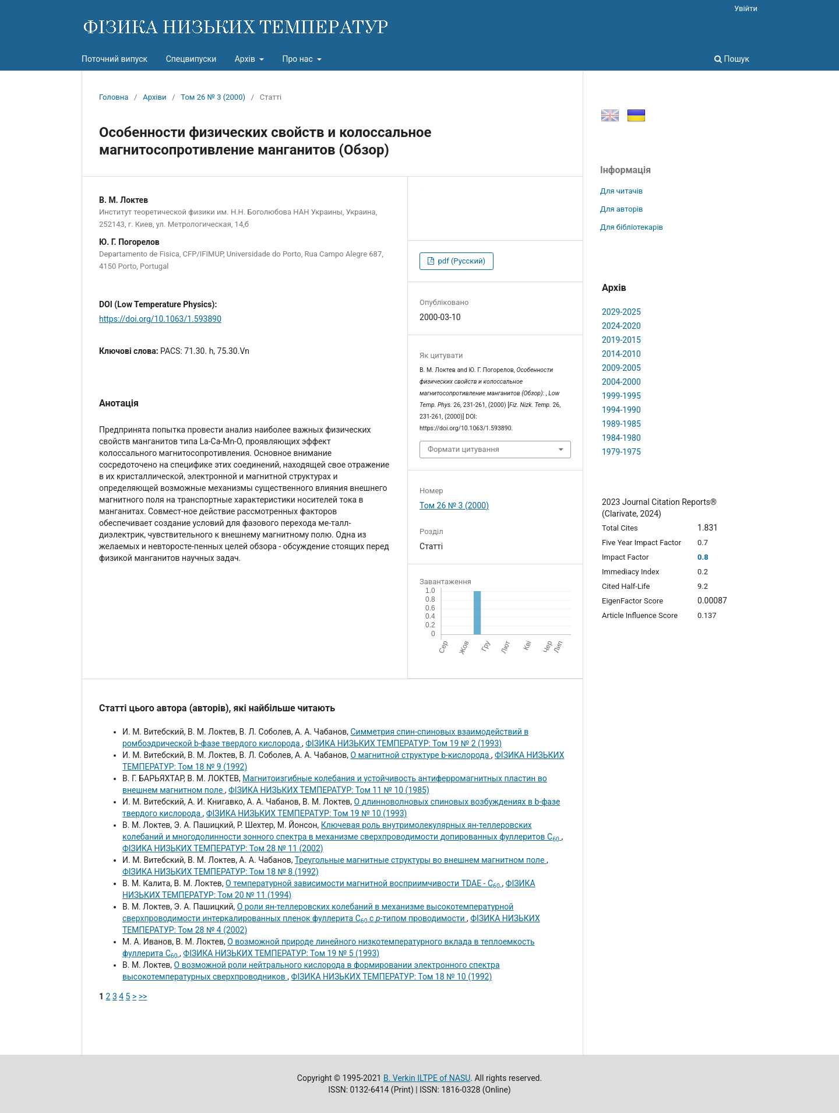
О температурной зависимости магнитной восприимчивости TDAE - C (363, 883)
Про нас (298, 59)
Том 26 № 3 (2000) (213, 97)
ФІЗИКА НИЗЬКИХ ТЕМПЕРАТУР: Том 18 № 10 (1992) (391, 976)
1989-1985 (621, 424)
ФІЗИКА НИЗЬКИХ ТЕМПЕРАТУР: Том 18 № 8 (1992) (220, 871)
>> (143, 996)
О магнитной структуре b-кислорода (420, 755)
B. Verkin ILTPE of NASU (426, 1078)
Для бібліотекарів (631, 227)
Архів (246, 59)
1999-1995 (621, 396)
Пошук (731, 59)
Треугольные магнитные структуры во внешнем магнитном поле (421, 860)
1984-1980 (621, 438)
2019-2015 (621, 340)
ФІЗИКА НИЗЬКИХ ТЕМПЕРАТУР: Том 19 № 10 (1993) (306, 813)
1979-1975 (621, 452)
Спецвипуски (191, 59)
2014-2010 (621, 354)
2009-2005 (621, 368)
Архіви (154, 97)
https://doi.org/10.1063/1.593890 (160, 319)
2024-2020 (621, 326)
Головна (113, 97)
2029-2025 (621, 312)
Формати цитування (463, 449)
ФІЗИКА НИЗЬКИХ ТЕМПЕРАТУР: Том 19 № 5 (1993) (281, 953)
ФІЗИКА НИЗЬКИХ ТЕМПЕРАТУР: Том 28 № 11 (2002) (222, 848)
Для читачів (621, 191)
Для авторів (621, 209)
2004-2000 (621, 382)
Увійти (745, 8)
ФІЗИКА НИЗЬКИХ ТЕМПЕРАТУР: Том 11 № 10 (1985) (328, 790)
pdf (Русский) (460, 261)
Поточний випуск (114, 59)
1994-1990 (621, 410)
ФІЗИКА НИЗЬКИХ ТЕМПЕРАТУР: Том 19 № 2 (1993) (403, 743)
